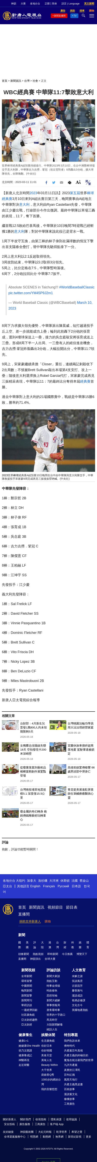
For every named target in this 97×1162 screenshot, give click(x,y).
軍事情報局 (53, 1005)
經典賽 (7, 199)
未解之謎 (77, 976)
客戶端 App (57, 1124)
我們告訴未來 (72, 1040)
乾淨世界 (61, 1131)
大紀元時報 (45, 1131)
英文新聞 (89, 3)
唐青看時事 (53, 1009)
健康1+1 (24, 1040)
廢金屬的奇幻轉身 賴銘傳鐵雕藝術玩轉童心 (33, 815)
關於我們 (25, 1119)
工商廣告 (69, 1103)
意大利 (24, 204)
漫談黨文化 (70, 1094)
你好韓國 (46, 1050)
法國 (75, 880)
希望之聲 (77, 1131)
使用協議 (71, 1119)
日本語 (76, 886)
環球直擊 (26, 980)
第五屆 (75, 193)
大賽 (23, 3)
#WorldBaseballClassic (77, 287)
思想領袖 (52, 995)
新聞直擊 (26, 995)
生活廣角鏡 (48, 1040)
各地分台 (35, 3)
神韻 (13, 3)
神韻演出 (35, 958)
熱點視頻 (38, 954)
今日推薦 (67, 954)
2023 (33, 193)
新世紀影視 (74, 1136)
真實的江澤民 (72, 1069)
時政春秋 (52, 990)
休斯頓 (65, 880)
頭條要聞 (23, 954)
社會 (35, 80)
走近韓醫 (24, 1064)
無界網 (59, 1136)
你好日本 (46, 1045)
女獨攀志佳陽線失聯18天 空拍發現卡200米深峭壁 (33, 749)
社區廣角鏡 (28, 1014)
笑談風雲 (77, 980)
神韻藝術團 (27, 1131)
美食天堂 (46, 1055)
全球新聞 (26, 976)
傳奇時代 (69, 1045)
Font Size (78, 182)
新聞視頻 (28, 970)
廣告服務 (24, 1124)
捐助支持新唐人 (30, 921)
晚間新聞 (26, 990)
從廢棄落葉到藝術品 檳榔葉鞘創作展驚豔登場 (33, 771)
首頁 (4, 80)
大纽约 (20, 880)
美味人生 (46, 1060)
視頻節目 (55, 907)
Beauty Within (49, 1064)
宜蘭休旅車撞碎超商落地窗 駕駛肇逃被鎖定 (81, 749)
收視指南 (40, 1119)
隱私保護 (56, 1119)
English (35, 886)
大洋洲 (53, 880)
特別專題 (71, 1035)
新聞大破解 (53, 1000)
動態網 (47, 1136)
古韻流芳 (77, 985)
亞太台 (7, 886)
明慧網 (34, 1136)
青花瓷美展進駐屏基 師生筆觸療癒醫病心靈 (81, 793)
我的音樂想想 (49, 1089)
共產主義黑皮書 (73, 1084)
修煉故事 (69, 1098)
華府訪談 (26, 1005)
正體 (47, 3)
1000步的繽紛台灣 (51, 1082)
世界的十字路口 (56, 1014)
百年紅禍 (69, 1074)
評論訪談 (53, 970)
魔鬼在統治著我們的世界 (79, 1060)
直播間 (24, 914)
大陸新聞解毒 (55, 1024)
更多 (88, 1136)
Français (49, 886)
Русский (63, 886)
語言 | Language (71, 3)
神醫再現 (24, 1060)
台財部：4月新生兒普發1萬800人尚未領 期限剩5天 (33, 727)
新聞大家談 (53, 976)
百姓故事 (69, 1089)
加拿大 (31, 880)
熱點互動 (52, 980)
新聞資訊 (15, 80)
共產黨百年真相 (73, 1050)
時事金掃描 (53, 985)
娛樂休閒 (48, 1035)
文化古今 (77, 1005)
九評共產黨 (70, 1064)
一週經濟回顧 (29, 1009)
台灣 (27, 80)
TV (75, 15)
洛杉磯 (42, 880)
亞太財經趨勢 (29, 1019)
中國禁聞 (26, 985)
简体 (54, 3)
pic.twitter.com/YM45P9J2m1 (30, 293)
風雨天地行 (70, 1079)
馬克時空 (52, 1019)
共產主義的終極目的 (76, 1055)
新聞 (21, 935)
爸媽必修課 (78, 1000)
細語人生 (52, 1029)
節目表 (71, 907)
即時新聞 (52, 954)
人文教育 (79, 970)
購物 (48, 921)
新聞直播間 (60, 15)
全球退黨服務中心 (14, 1136)
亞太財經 (26, 1024)
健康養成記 (25, 1055)
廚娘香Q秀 (47, 1074)
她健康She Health (29, 1045)
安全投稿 (9, 1124)
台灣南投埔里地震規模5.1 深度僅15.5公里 (33, 793)
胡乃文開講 (25, 1050)
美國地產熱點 (80, 1009)
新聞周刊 (26, 1000)
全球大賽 (50, 958)
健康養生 (25, 1035)
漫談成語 (77, 995)
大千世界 (46, 1069)
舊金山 (84, 880)
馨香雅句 (77, 990)
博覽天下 (81, 954)
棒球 (90, 193)
